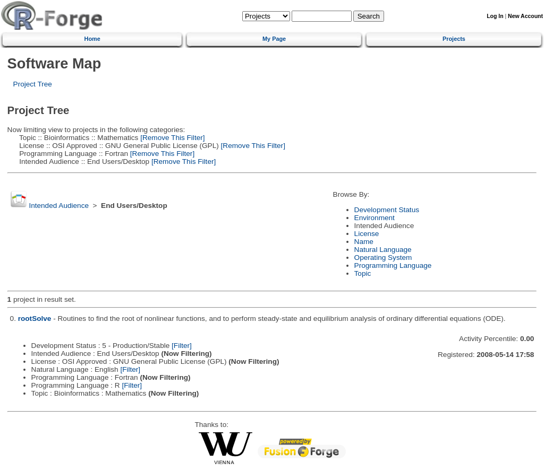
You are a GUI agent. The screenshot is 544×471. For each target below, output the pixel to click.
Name (363, 242)
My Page (274, 39)
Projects (454, 39)
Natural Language (383, 250)
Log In (495, 16)
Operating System (383, 257)
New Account (525, 16)
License (366, 234)
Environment (374, 218)
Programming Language (393, 265)
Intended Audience (59, 206)
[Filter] (182, 346)
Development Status (386, 210)
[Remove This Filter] (171, 138)
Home (92, 39)
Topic (362, 273)
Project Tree (32, 84)
